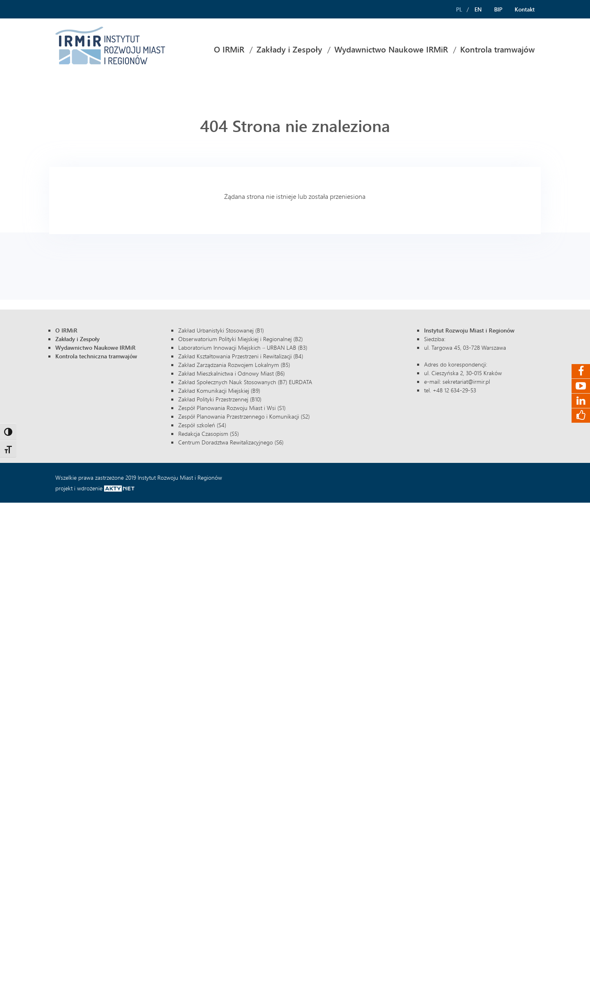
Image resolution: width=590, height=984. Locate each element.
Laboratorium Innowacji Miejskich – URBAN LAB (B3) (242, 347)
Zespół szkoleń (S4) (202, 425)
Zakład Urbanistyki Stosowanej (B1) (221, 330)
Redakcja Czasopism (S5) (208, 433)
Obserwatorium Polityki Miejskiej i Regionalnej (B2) (240, 339)
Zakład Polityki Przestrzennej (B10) (219, 399)
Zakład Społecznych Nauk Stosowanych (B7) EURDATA (245, 382)
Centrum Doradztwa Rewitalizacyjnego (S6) (231, 442)
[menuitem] (229, 49)
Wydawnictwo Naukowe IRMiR (391, 49)
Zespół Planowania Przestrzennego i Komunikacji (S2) (244, 416)
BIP (498, 9)
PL (459, 9)
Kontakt (525, 9)
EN (478, 9)
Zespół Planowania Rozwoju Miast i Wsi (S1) (232, 407)
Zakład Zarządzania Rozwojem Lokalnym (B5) (234, 364)
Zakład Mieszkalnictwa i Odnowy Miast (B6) (231, 373)
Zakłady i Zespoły (289, 49)
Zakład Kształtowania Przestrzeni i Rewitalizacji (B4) (240, 356)
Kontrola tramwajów (497, 49)
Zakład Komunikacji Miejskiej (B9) (219, 390)
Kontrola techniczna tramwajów (96, 356)
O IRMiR (229, 49)
